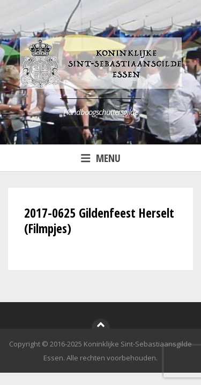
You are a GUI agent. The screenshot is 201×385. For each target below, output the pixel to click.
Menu (100, 158)
